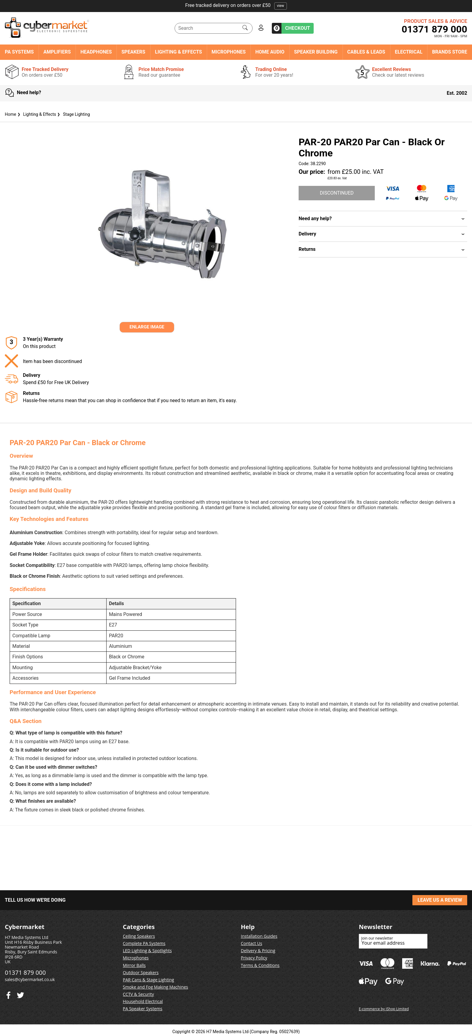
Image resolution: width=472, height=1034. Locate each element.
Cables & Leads (366, 52)
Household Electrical (143, 1001)
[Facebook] (20, 994)
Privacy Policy (254, 958)
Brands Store (449, 52)
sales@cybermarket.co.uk (30, 979)
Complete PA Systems (144, 943)
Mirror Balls (134, 965)
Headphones (96, 52)
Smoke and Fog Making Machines (155, 987)
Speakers (133, 52)
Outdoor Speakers (141, 972)
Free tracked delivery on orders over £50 (236, 5)
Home (10, 114)
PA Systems (19, 52)
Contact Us (251, 943)
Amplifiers (57, 52)
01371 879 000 (434, 29)
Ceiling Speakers (139, 936)
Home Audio (269, 52)
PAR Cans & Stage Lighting (148, 980)
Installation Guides (259, 936)
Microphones (229, 52)
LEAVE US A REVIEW (440, 900)
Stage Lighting (73, 114)
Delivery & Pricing (258, 950)
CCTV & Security (138, 994)
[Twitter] (8, 994)
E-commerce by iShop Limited (384, 1008)
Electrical (409, 52)
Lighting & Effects (178, 52)
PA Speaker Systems (142, 1008)
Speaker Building (316, 52)
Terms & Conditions (260, 965)
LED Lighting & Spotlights (147, 950)
